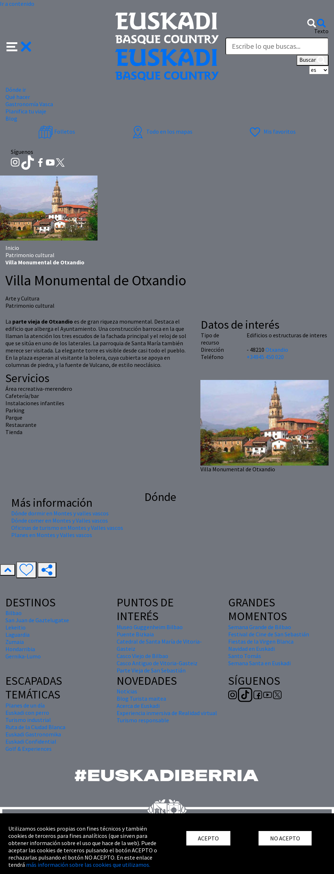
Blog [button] (11, 118)
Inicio (12, 247)
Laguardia (17, 634)
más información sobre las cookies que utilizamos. (88, 864)
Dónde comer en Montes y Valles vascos (59, 520)
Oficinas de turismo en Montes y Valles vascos (67, 527)
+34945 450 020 (265, 356)
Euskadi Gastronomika (33, 734)
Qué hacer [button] (17, 96)
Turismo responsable (143, 720)
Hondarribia (20, 649)
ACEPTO (208, 838)
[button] (18, 45)
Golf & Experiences (28, 748)
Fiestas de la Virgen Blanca (261, 641)
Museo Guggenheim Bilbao (150, 627)
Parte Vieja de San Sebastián (151, 670)
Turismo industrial (28, 719)
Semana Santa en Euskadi (259, 663)
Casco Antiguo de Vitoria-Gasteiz (157, 663)
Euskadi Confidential (30, 741)
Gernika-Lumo (23, 656)
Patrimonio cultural (30, 255)
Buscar (312, 60)
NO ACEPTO (285, 838)
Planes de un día (25, 705)
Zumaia (14, 641)
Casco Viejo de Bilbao (142, 655)
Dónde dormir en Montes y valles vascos (60, 513)
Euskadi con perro (27, 712)
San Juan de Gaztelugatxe (37, 620)
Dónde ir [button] (15, 89)
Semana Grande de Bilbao (259, 627)
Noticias (127, 691)
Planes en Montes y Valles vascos (51, 534)
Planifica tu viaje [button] (25, 111)
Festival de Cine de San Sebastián (268, 634)
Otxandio (276, 349)
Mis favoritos (272, 131)
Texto (321, 31)
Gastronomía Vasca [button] (29, 104)
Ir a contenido (17, 3)
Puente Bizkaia (135, 634)
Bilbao (13, 612)
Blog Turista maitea (141, 698)
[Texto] (277, 46)
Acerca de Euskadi (138, 705)
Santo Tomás (244, 655)
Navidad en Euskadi (251, 648)
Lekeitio (15, 627)
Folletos (56, 131)
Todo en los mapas (161, 131)
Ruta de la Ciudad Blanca (35, 727)
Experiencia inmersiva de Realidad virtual (167, 713)
